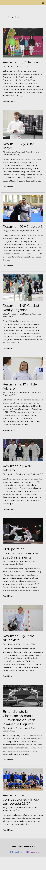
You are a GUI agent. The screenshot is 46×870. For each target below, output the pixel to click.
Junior (34, 561)
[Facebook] (16, 852)
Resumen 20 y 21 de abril (23, 227)
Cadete (11, 474)
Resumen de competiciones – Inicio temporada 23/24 (21, 799)
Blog (5, 66)
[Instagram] (32, 852)
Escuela (19, 152)
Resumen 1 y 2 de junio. (22, 62)
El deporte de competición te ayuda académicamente (20, 553)
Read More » (9, 101)
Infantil (11, 66)
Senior (16, 155)
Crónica (11, 152)
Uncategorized (10, 564)
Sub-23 (18, 66)
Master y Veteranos (32, 314)
